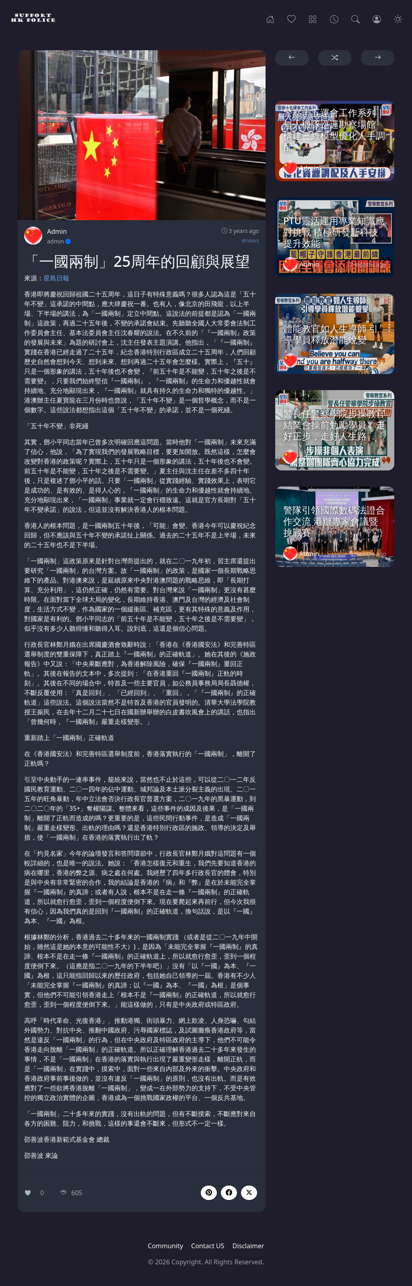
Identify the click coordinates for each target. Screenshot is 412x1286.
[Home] (270, 18)
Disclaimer (248, 1245)
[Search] (355, 18)
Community (165, 1245)
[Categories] (312, 18)
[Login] (376, 18)
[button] (229, 1193)
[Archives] (334, 18)
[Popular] (291, 18)
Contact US (208, 1245)
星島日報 (56, 278)
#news (250, 240)
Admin (57, 231)
